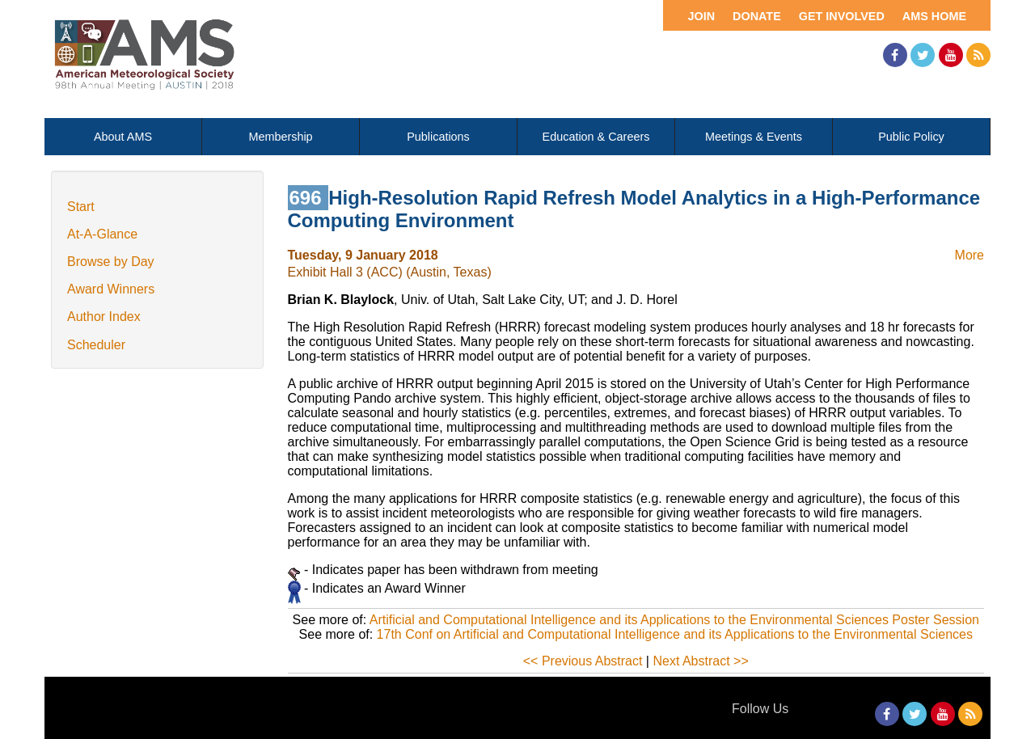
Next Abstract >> (700, 661)
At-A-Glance (102, 234)
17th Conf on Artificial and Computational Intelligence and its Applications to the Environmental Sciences (675, 634)
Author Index (104, 316)
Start (81, 206)
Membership (280, 136)
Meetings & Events (753, 136)
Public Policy (911, 136)
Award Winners (110, 289)
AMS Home (934, 16)
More (969, 255)
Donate (757, 16)
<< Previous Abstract (583, 661)
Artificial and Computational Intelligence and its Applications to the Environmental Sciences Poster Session (674, 620)
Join (701, 16)
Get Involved (842, 16)
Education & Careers (596, 136)
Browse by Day (110, 261)
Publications (438, 136)
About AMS (123, 136)
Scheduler (96, 345)
